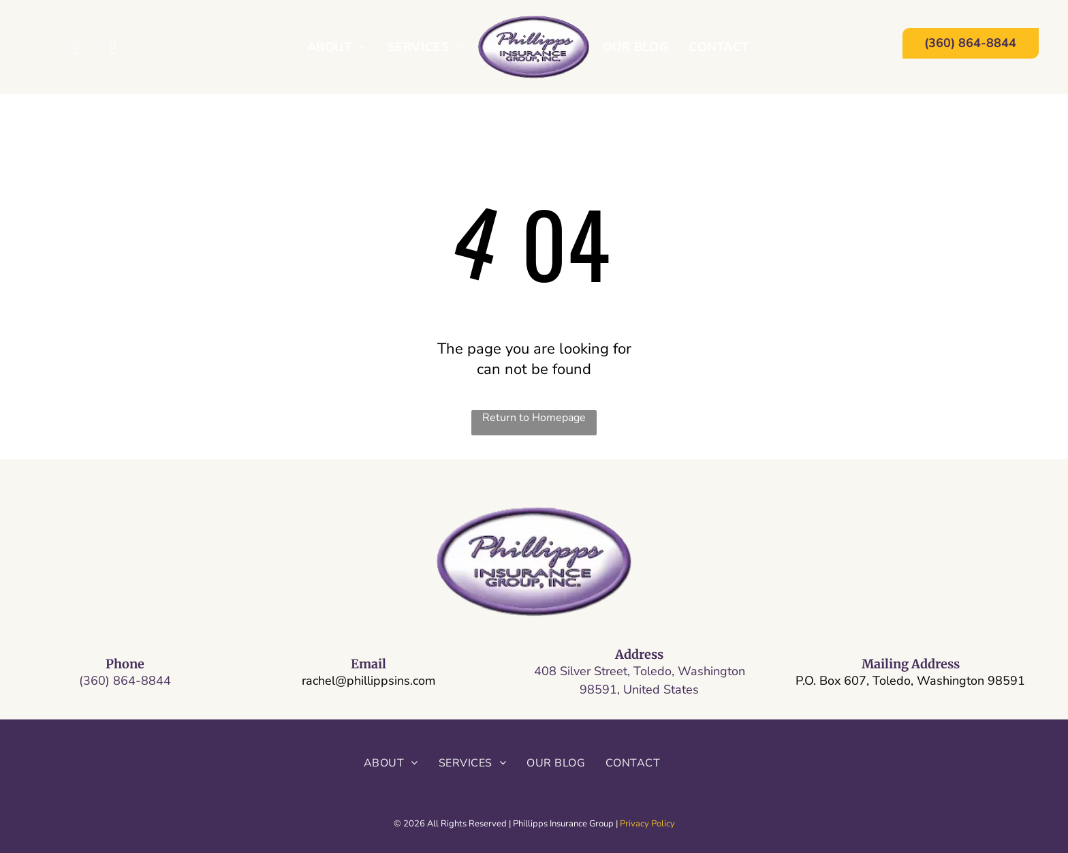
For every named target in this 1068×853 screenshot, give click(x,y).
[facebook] (77, 49)
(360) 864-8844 (125, 680)
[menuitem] (337, 46)
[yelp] (113, 49)
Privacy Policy (647, 824)
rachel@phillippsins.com (368, 680)
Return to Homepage (534, 417)
